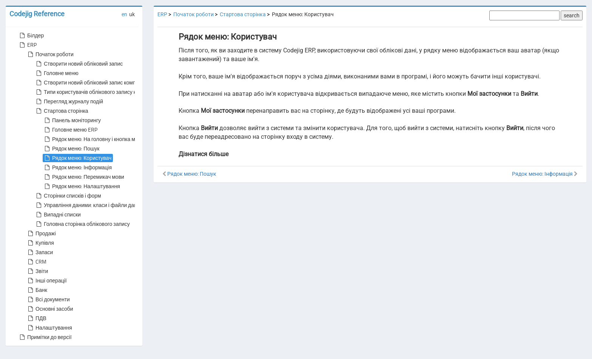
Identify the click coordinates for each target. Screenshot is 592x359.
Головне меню (57, 73)
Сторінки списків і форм (68, 196)
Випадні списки (58, 214)
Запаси (39, 252)
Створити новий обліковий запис (79, 64)
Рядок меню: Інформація (77, 167)
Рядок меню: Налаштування (81, 186)
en (124, 14)
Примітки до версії (45, 337)
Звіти (37, 271)
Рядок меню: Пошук (71, 148)
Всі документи (48, 299)
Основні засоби (49, 309)
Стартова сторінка (61, 111)
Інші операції (46, 280)
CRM (36, 262)
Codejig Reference (37, 14)
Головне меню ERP (70, 130)
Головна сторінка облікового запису (82, 224)
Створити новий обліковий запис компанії (89, 82)
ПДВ (36, 318)
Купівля (40, 243)
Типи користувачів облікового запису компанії (94, 92)
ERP (27, 45)
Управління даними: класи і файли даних (89, 205)
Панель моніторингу (72, 120)
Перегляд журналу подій (69, 101)
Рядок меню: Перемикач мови (83, 177)
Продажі (41, 233)
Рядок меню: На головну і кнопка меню (94, 139)
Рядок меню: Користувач (77, 158)
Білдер (31, 35)
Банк (36, 290)
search (572, 15)
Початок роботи (50, 54)
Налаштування (49, 328)
